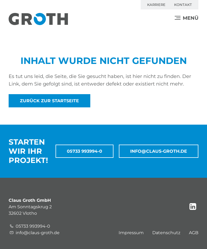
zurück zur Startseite (49, 100)
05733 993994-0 (84, 151)
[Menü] (186, 18)
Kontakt (183, 5)
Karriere (156, 5)
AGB (193, 232)
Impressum (131, 232)
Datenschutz (166, 232)
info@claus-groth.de (158, 151)
